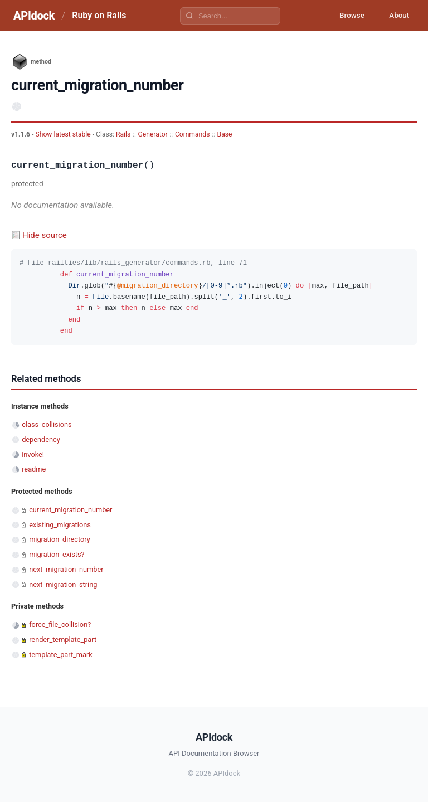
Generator (152, 134)
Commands (192, 134)
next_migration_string (63, 584)
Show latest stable (63, 134)
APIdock (34, 15)
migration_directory (59, 539)
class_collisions (46, 424)
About (397, 15)
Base (224, 134)
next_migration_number (66, 569)
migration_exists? (56, 554)
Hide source (44, 235)
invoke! (33, 454)
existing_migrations (60, 525)
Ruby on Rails (99, 15)
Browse (347, 15)
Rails (123, 134)
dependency (41, 439)
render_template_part (62, 639)
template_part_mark (61, 654)
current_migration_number (70, 509)
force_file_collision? (60, 624)
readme (34, 469)
